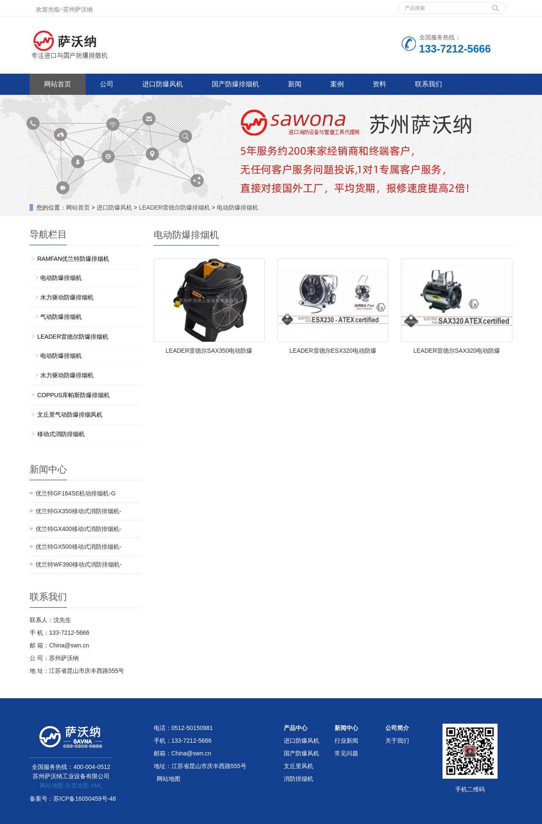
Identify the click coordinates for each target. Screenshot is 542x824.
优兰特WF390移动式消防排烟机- (79, 564)
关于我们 (397, 740)
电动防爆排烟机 (236, 207)
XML (96, 785)
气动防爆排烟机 (61, 316)
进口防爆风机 (162, 84)
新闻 (294, 84)
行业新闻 (346, 740)
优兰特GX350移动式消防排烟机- (78, 511)
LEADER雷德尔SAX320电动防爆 (456, 350)
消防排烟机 (298, 778)
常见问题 (346, 753)
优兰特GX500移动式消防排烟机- (78, 546)
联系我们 (428, 84)
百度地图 (77, 785)
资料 (379, 84)
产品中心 (295, 727)
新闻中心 (346, 727)
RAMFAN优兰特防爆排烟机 (73, 258)
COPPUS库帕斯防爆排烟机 (73, 395)
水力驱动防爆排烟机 (67, 297)
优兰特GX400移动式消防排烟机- (78, 528)
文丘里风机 (298, 766)
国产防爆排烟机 (235, 84)
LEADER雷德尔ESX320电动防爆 (333, 350)
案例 (337, 84)
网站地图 (52, 785)
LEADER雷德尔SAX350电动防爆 (209, 350)
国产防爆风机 (301, 753)
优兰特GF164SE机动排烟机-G (76, 493)
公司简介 (397, 727)
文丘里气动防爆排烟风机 (69, 414)
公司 (106, 84)
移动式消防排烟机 (61, 434)
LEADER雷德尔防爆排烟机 (174, 207)
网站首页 (57, 84)
